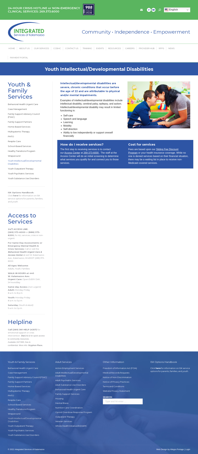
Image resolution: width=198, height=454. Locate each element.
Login (187, 449)
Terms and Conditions (113, 386)
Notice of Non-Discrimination (117, 377)
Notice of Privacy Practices (116, 382)
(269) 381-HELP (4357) (25, 329)
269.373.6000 (49, 11)
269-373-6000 (91, 152)
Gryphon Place (35, 345)
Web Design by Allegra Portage (170, 449)
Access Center (72, 152)
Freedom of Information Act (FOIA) (120, 368)
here (15, 195)
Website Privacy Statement (116, 391)
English (171, 10)
